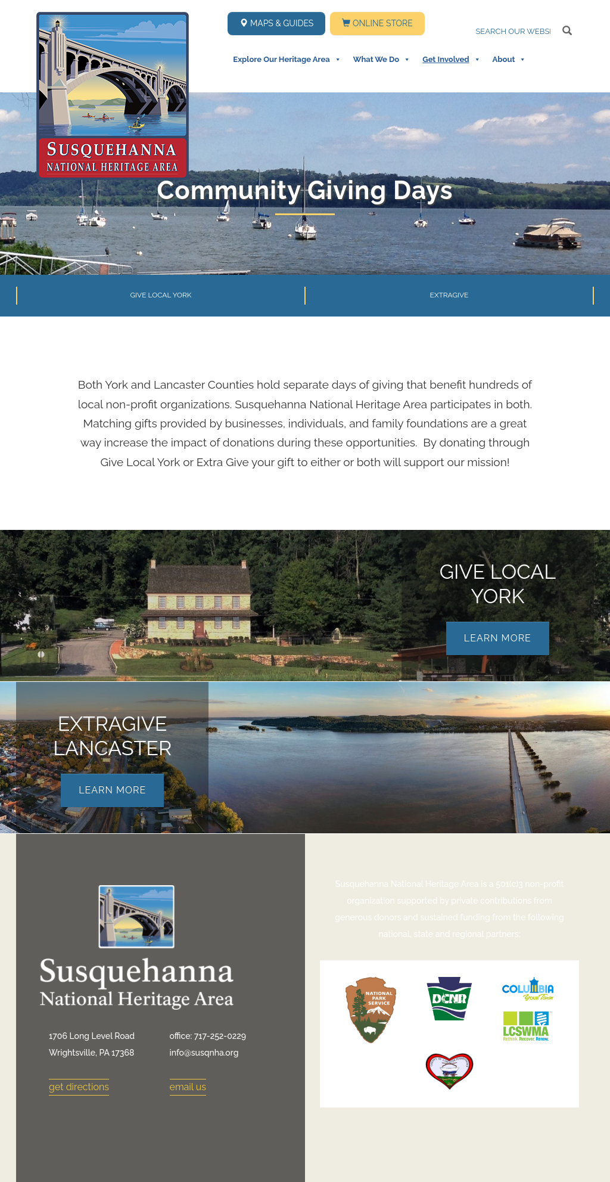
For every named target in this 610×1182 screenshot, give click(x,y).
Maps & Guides (276, 23)
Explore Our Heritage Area (287, 60)
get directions (79, 1087)
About (510, 60)
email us (188, 1087)
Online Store (377, 23)
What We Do (381, 60)
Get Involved (451, 60)
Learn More (497, 638)
